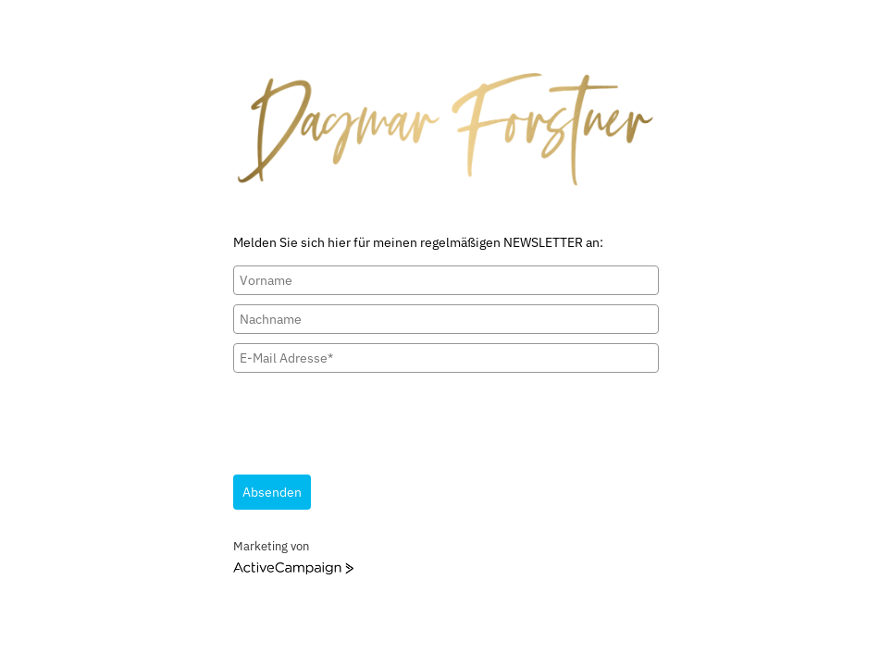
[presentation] (373, 418)
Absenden (272, 492)
